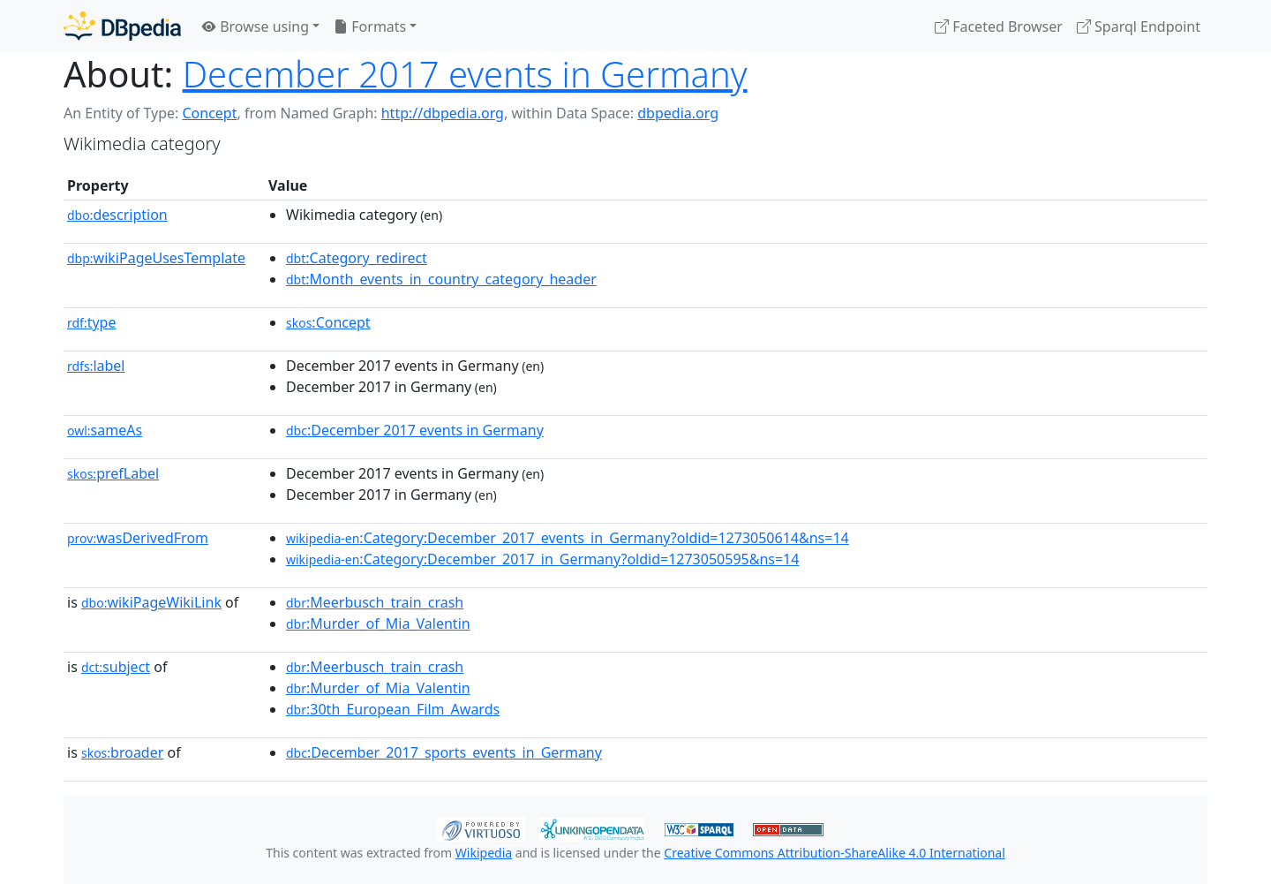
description (117, 214)
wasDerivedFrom (137, 538)
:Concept (328, 322)
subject (115, 666)
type (92, 322)
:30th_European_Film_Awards (393, 709)
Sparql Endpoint (1138, 26)
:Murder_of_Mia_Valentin (378, 623)
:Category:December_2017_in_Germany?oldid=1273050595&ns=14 (542, 559)
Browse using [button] (255, 26)
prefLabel (113, 473)
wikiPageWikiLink (151, 602)
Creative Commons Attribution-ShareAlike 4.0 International (834, 852)
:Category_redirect (356, 258)
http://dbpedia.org (442, 113)
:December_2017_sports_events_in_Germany (444, 752)
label (96, 365)
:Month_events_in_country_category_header (441, 279)
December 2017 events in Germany (465, 73)
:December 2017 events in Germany (415, 430)
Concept (209, 113)
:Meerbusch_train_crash (374, 602)
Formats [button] (370, 26)
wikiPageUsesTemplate (156, 258)
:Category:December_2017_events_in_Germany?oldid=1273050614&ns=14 (567, 538)
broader (122, 752)
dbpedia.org (677, 113)
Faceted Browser (999, 26)
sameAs (104, 430)
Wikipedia (483, 852)
